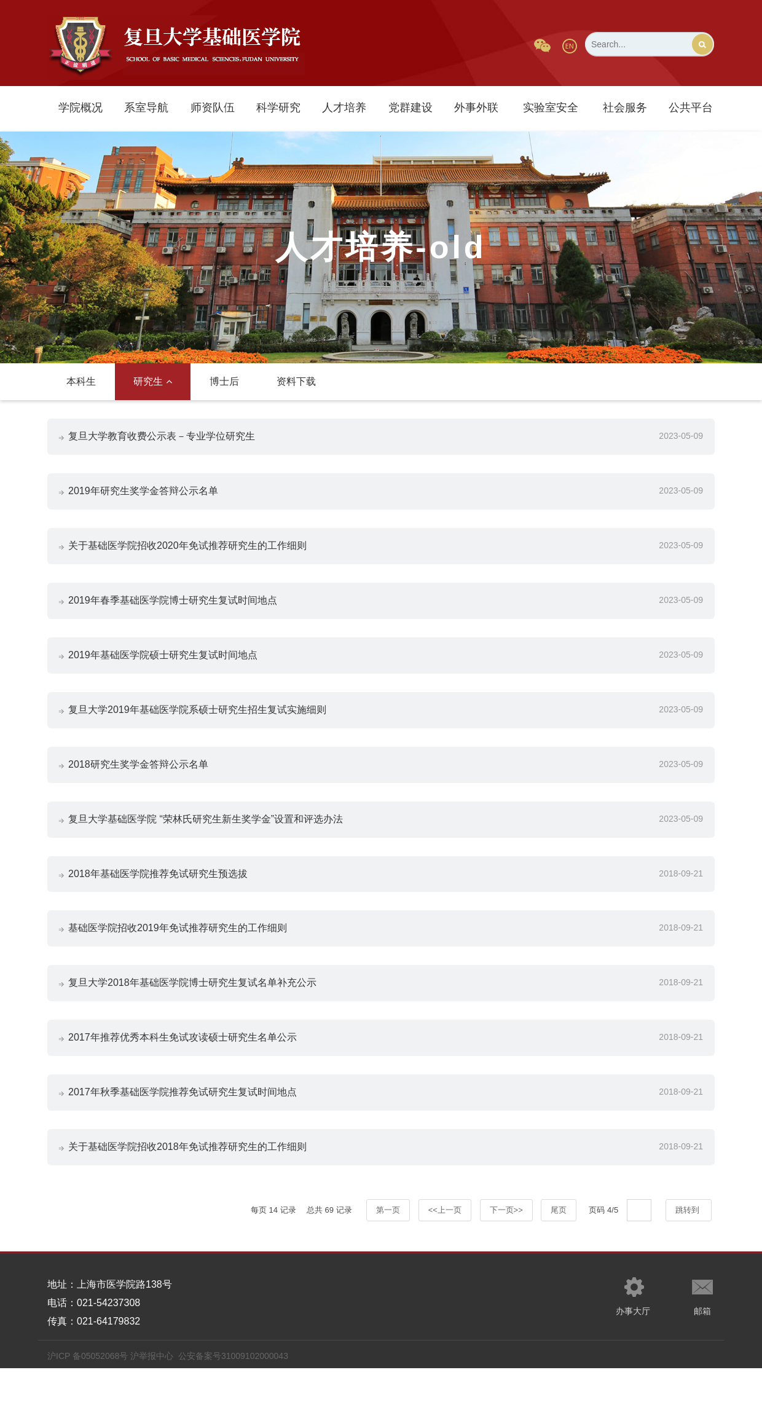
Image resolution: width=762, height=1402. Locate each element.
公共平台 (691, 107)
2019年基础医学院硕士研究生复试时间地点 (163, 665)
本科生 (81, 381)
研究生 (152, 381)
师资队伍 (212, 107)
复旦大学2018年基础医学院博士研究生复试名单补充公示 (193, 1007)
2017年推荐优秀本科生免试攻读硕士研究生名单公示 (183, 1065)
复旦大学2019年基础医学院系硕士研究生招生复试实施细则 (198, 722)
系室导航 (146, 107)
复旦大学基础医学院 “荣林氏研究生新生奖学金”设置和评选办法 (206, 837)
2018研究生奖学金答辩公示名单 (139, 779)
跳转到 (688, 1243)
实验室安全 (550, 107)
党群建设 (410, 107)
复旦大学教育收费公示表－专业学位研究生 (162, 437)
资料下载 (296, 381)
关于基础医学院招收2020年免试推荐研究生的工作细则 (188, 551)
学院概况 (80, 107)
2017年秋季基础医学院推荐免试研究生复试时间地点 (183, 1122)
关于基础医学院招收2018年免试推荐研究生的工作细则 (188, 1179)
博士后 (224, 381)
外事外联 (476, 107)
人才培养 (344, 107)
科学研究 (278, 107)
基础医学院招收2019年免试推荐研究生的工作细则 (178, 951)
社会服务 (625, 107)
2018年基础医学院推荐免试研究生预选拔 (158, 894)
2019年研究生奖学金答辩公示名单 (144, 494)
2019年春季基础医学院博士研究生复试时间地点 (173, 609)
